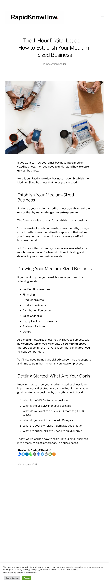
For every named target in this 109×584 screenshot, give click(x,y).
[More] (54, 454)
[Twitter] (23, 454)
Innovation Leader (56, 63)
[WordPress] (46, 454)
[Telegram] (42, 454)
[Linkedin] (27, 454)
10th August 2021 (27, 464)
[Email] (50, 454)
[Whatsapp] (30, 454)
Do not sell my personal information (20, 573)
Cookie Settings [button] (12, 578)
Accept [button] (27, 578)
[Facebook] (19, 454)
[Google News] (38, 454)
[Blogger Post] (34, 454)
